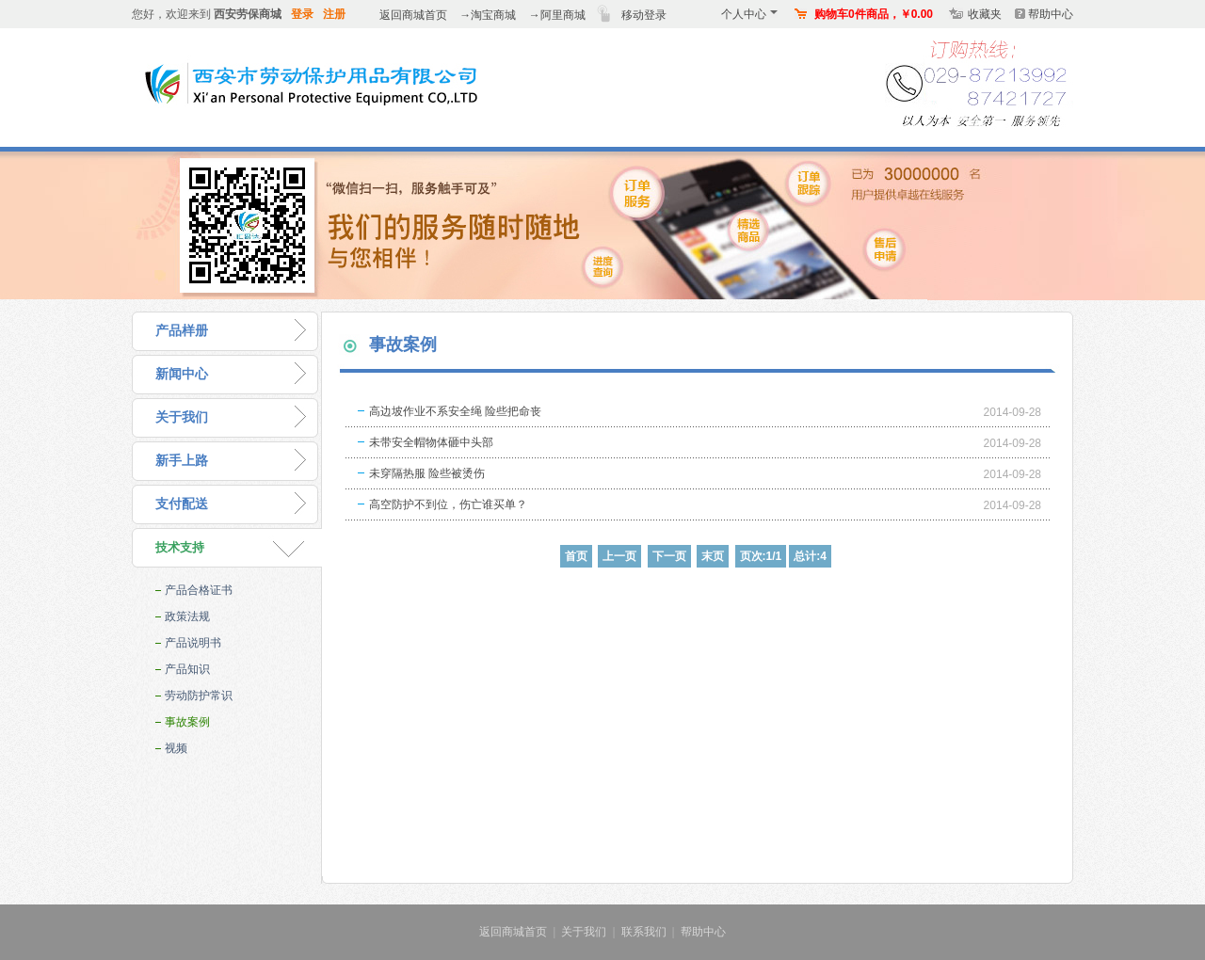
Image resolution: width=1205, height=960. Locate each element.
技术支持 (179, 547)
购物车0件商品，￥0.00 (873, 14)
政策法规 (187, 616)
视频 (176, 748)
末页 (712, 556)
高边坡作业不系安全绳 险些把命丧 (455, 411)
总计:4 (810, 556)
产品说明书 (193, 642)
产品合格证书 (199, 590)
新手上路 (181, 461)
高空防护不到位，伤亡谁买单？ (448, 504)
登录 (302, 14)
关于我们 (181, 417)
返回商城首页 (413, 15)
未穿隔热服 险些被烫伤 (427, 473)
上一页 (619, 556)
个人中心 (749, 14)
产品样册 (181, 331)
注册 (334, 14)
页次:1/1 (761, 556)
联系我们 (644, 931)
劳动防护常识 (199, 695)
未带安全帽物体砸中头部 (431, 442)
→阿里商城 (557, 15)
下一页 (669, 556)
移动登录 (644, 15)
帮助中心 (1050, 14)
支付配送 (181, 504)
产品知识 (187, 669)
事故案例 (187, 721)
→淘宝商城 (487, 15)
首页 (576, 556)
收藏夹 (985, 14)
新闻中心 (181, 374)
